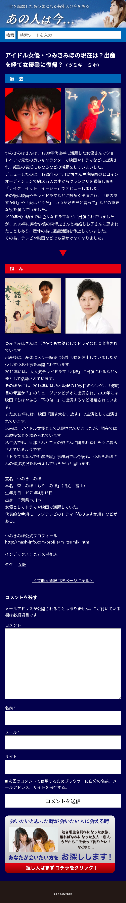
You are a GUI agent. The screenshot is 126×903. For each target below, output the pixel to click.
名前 (10, 708)
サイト (11, 756)
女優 (22, 564)
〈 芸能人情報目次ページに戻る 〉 (63, 580)
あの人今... (39, 18)
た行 (38, 554)
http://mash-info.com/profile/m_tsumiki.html (47, 542)
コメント (13, 625)
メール (12, 732)
